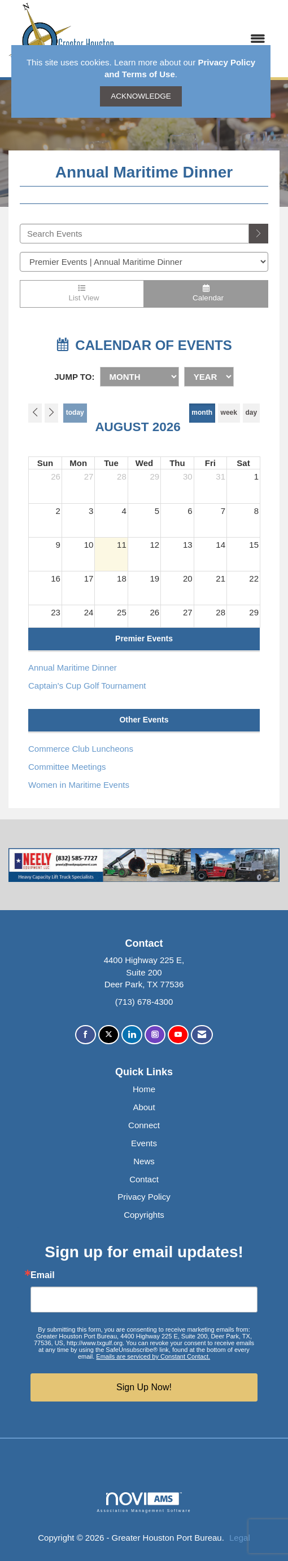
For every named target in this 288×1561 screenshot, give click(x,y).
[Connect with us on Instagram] (155, 1035)
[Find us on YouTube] (178, 1035)
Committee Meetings (67, 766)
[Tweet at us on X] (108, 1035)
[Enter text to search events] (134, 233)
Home (144, 1089)
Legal (239, 1537)
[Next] (51, 413)
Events (144, 1143)
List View (82, 293)
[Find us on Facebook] (85, 1035)
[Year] (209, 377)
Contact (144, 1179)
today (75, 412)
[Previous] (35, 413)
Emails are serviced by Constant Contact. (153, 1356)
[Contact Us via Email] (202, 1035)
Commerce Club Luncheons (80, 748)
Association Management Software (144, 1502)
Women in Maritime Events (78, 785)
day (252, 412)
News (144, 1161)
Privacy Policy (143, 1196)
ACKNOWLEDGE (141, 96)
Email (42, 1275)
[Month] (139, 377)
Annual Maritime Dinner (72, 667)
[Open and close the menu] (195, 38)
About (144, 1107)
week (229, 412)
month (201, 412)
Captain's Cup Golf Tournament (87, 685)
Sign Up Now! (144, 1387)
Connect (144, 1125)
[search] (258, 233)
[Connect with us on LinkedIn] (131, 1035)
